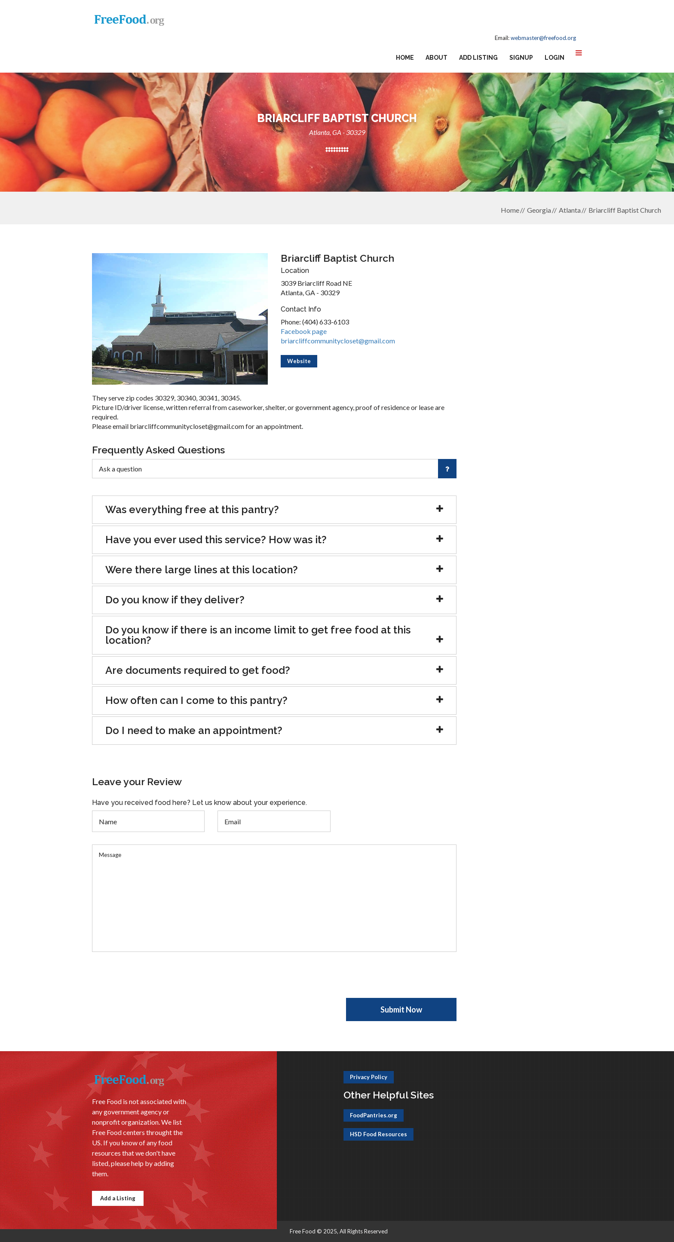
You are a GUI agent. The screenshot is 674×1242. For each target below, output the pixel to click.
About (436, 57)
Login (554, 57)
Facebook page (304, 331)
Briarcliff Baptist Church (624, 210)
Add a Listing (117, 1198)
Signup (521, 57)
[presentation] (157, 981)
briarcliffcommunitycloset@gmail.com (338, 341)
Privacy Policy (368, 1077)
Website (299, 361)
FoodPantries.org (373, 1115)
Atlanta (570, 210)
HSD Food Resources (378, 1134)
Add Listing (478, 57)
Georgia (539, 210)
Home (405, 57)
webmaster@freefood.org (543, 37)
